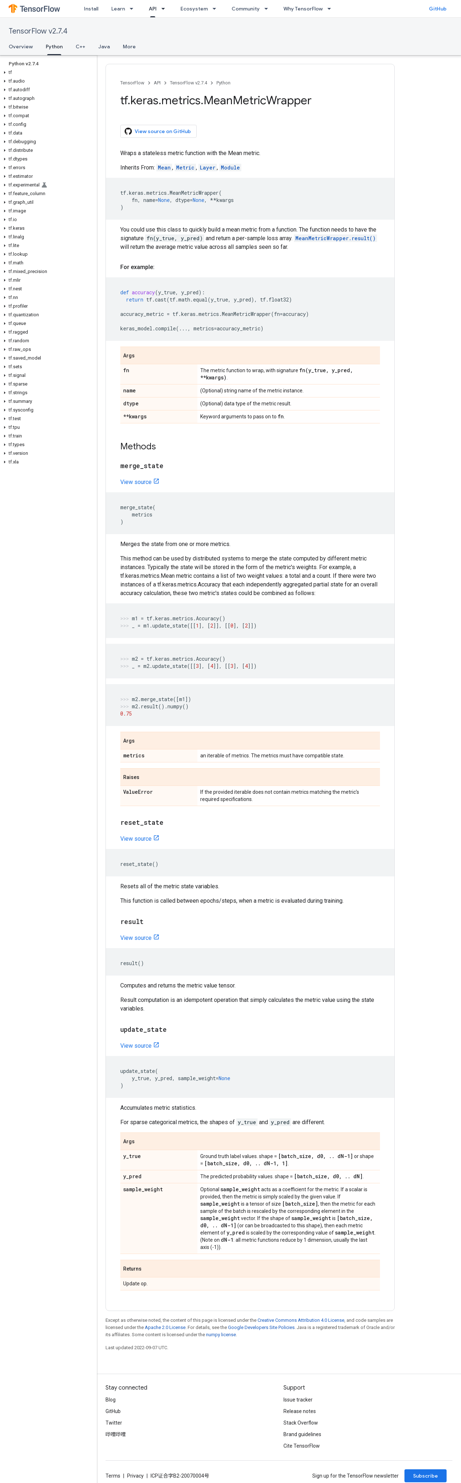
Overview (21, 46)
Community (246, 8)
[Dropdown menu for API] (165, 8)
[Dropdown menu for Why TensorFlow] (331, 8)
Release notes (299, 1411)
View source (136, 482)
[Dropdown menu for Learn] (133, 8)
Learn (118, 8)
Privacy (135, 1476)
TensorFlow (132, 82)
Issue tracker (298, 1400)
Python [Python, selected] (54, 46)
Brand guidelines (302, 1434)
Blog (111, 1400)
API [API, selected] (153, 8)
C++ (80, 46)
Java (104, 46)
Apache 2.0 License (165, 1327)
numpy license (221, 1334)
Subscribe (425, 1476)
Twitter (114, 1423)
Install (91, 8)
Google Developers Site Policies (261, 1327)
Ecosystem (194, 8)
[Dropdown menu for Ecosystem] (216, 8)
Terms (113, 1476)
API (157, 82)
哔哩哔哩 (116, 1434)
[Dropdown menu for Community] (268, 8)
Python (223, 82)
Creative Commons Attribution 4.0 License (301, 1320)
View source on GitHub (158, 131)
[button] (47, 72)
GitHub (438, 8)
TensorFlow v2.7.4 (38, 31)
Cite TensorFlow (301, 1446)
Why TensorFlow (303, 8)
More (129, 46)
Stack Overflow (300, 1423)
